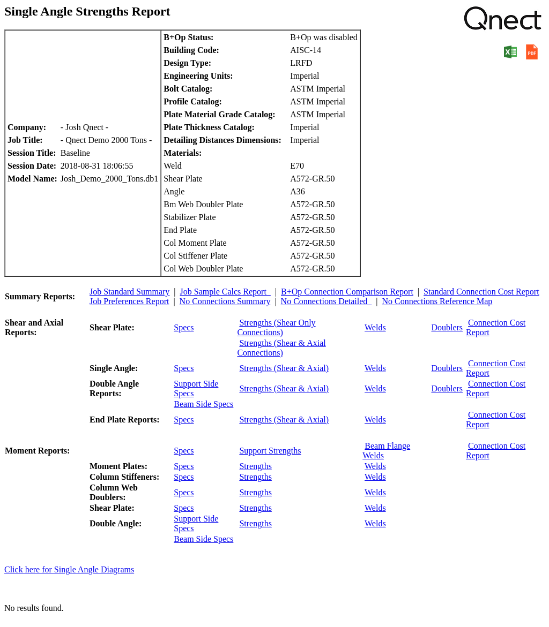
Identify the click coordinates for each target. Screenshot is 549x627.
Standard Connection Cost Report (481, 291)
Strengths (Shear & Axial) (284, 368)
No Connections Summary (225, 301)
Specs (184, 327)
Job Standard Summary (129, 291)
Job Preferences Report (129, 301)
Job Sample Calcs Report (225, 291)
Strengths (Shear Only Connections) (276, 327)
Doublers (447, 327)
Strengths (255, 466)
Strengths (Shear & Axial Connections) (281, 347)
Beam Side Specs (203, 404)
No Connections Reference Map (437, 301)
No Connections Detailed (326, 301)
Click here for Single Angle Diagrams (69, 569)
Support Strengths (270, 450)
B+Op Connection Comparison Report (347, 291)
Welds (375, 327)
